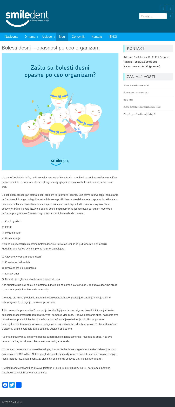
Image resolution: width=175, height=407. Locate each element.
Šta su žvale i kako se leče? (136, 85)
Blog (62, 36)
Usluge (47, 36)
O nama (29, 36)
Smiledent (16, 402)
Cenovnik (78, 36)
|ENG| (113, 36)
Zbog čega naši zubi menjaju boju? (139, 114)
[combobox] (60, 361)
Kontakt (96, 36)
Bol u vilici (128, 100)
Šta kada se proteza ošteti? (136, 92)
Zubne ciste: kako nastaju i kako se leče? (142, 107)
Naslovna (11, 36)
